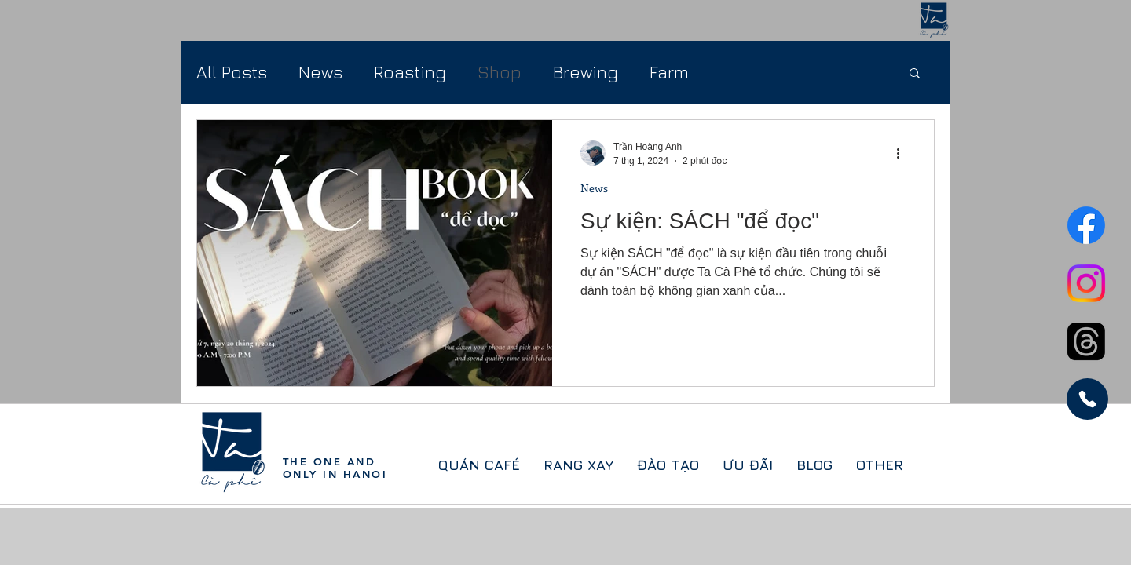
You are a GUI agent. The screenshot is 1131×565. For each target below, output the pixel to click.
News (320, 72)
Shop (500, 72)
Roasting (410, 72)
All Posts (231, 72)
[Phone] (1087, 399)
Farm (669, 72)
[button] (914, 74)
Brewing (585, 72)
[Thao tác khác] (903, 153)
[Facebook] (1086, 225)
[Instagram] (1086, 283)
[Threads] (1086, 341)
